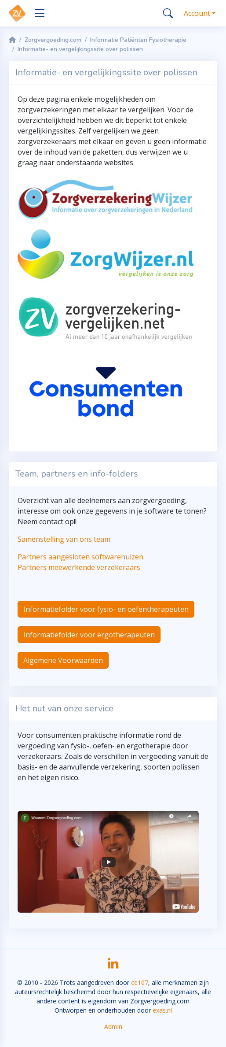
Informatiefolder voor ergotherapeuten (89, 635)
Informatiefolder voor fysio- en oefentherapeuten (106, 609)
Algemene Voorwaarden (63, 660)
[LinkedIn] (113, 966)
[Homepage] (12, 40)
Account (197, 13)
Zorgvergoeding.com (53, 40)
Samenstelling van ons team (64, 539)
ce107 (139, 982)
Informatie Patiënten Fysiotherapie (138, 40)
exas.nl (162, 1010)
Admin (113, 1026)
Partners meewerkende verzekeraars (79, 567)
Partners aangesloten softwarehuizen (80, 557)
